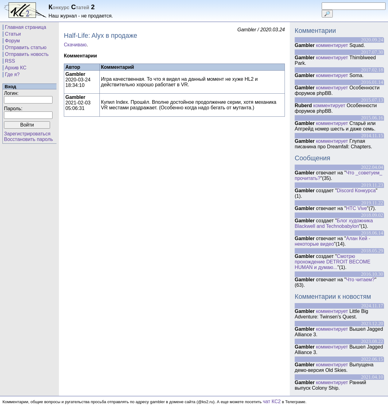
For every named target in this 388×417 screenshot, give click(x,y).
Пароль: (13, 108)
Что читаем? (360, 279)
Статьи (13, 34)
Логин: (11, 93)
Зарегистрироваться (27, 133)
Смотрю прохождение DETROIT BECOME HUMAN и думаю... (333, 262)
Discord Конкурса (356, 190)
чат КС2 (272, 401)
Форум (12, 40)
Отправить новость (27, 54)
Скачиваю (75, 44)
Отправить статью (25, 47)
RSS (10, 61)
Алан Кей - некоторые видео (332, 241)
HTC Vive (356, 208)
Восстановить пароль (28, 139)
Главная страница (25, 27)
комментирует (332, 45)
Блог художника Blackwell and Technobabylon (334, 223)
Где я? (12, 74)
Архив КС (15, 67)
